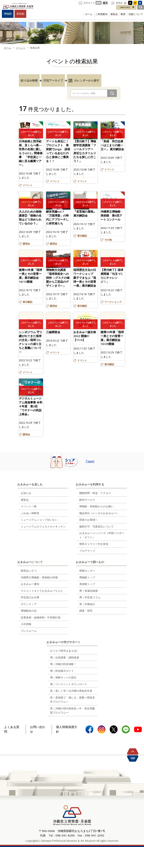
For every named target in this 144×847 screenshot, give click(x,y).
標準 (98, 2)
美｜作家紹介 (87, 604)
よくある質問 (11, 729)
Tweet (89, 461)
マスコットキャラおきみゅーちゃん (42, 590)
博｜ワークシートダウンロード (68, 684)
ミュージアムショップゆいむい (39, 519)
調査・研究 (85, 610)
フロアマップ (87, 550)
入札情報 (26, 624)
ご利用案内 (101, 14)
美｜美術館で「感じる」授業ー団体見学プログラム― (72, 700)
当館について (135, 14)
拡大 (105, 2)
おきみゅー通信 (30, 584)
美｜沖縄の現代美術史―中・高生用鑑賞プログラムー (72, 710)
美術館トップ (87, 584)
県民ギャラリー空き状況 (93, 544)
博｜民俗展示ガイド (62, 671)
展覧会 (114, 14)
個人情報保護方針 (66, 729)
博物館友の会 (29, 610)
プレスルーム (29, 631)
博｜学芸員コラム (89, 597)
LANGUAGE (125, 7)
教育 (123, 14)
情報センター (87, 570)
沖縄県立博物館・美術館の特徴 (39, 577)
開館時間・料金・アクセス (95, 493)
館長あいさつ (29, 570)
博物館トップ (87, 577)
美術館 (20, 13)
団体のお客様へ (88, 519)
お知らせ (26, 493)
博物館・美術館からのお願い (96, 506)
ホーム (88, 14)
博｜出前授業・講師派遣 (64, 657)
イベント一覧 (29, 506)
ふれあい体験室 (30, 513)
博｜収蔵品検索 (88, 590)
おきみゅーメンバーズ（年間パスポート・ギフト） (101, 535)
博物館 (8, 13)
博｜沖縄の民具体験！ (63, 664)
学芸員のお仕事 (30, 597)
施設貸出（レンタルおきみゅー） (99, 513)
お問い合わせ (37, 729)
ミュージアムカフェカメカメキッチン (43, 526)
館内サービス (87, 500)
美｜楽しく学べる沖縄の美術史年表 (71, 690)
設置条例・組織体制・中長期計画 (40, 617)
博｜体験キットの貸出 (63, 677)
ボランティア (29, 604)
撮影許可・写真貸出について (96, 526)
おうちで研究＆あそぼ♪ (64, 650)
